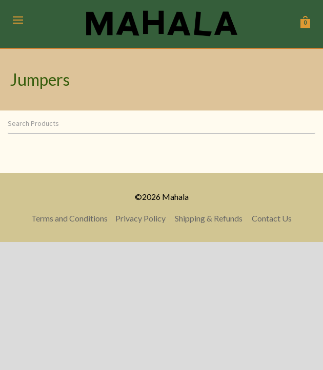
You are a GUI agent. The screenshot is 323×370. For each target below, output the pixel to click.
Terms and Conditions (69, 218)
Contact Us (272, 218)
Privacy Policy (140, 218)
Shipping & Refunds (209, 218)
